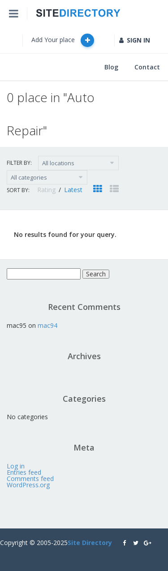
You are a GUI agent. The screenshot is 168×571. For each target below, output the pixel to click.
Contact (147, 67)
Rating (47, 189)
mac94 (47, 325)
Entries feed (24, 472)
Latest (73, 189)
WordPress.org (28, 485)
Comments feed (30, 478)
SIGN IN (134, 40)
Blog (111, 67)
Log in (16, 466)
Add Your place (62, 40)
